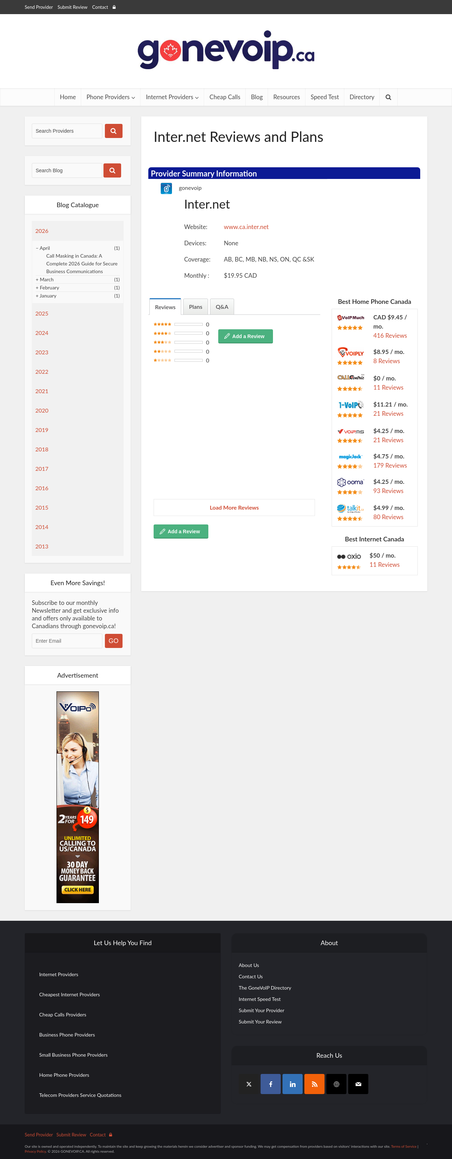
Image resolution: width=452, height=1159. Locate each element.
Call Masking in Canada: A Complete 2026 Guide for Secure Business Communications (82, 263)
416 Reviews (390, 335)
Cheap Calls (224, 97)
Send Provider (39, 7)
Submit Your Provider (261, 1010)
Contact (100, 7)
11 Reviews (388, 387)
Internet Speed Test (260, 999)
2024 (41, 332)
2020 (41, 410)
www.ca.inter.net (246, 226)
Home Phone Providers (64, 1075)
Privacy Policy (35, 1151)
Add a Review (248, 336)
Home (68, 97)
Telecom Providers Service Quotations (80, 1095)
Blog (257, 97)
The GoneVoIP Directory (265, 988)
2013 (41, 546)
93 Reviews (388, 490)
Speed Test (325, 97)
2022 (41, 371)
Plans (195, 306)
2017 (41, 468)
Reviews (165, 307)
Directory (362, 97)
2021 (41, 391)
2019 (41, 429)
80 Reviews (388, 517)
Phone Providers (108, 97)
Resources (286, 97)
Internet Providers (169, 97)
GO (114, 640)
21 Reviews (388, 413)
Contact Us (251, 976)
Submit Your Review (260, 1022)
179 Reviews (390, 465)
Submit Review (73, 7)
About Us (249, 965)
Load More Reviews (234, 507)
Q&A (222, 306)
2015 (41, 507)
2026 (41, 230)
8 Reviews (386, 361)
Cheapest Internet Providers (69, 994)
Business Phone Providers (67, 1035)
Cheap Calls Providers (62, 1014)
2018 (41, 449)
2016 (41, 488)
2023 (41, 352)
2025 (41, 313)
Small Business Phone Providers (73, 1055)
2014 (41, 526)
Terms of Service (404, 1146)
